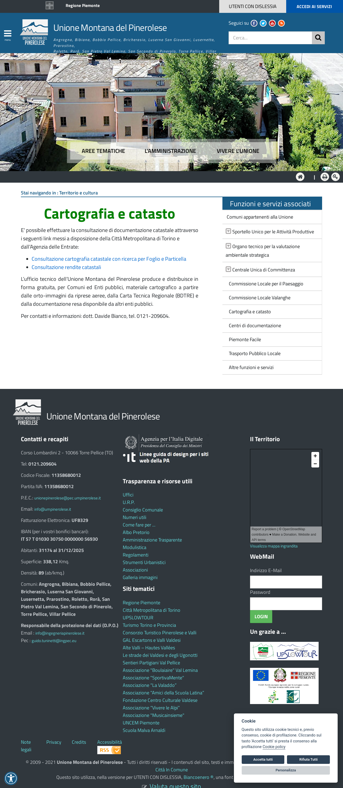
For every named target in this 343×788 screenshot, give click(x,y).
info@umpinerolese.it (52, 509)
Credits (79, 742)
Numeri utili (134, 517)
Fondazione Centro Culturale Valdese (160, 700)
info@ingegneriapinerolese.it (59, 633)
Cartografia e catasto (248, 311)
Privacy (53, 742)
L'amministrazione (170, 151)
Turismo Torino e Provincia (149, 625)
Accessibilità (109, 742)
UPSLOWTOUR (138, 617)
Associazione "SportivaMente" (153, 677)
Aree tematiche (103, 151)
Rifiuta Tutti (308, 759)
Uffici (128, 494)
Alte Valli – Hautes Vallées (149, 647)
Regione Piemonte (83, 5)
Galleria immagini (140, 577)
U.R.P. (129, 502)
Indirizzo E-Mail (266, 570)
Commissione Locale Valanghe (258, 297)
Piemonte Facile (243, 339)
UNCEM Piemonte (141, 722)
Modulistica (134, 547)
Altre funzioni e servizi (250, 367)
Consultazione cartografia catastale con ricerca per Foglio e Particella (109, 259)
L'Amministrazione (167, 176)
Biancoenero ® (199, 777)
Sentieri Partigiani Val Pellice (151, 662)
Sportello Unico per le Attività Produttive (273, 231)
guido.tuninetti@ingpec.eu (54, 641)
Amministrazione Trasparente (152, 539)
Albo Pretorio (136, 532)
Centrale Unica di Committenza (263, 269)
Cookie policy (274, 747)
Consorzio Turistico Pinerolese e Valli (159, 632)
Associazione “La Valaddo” (150, 685)
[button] (300, 6)
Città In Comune (171, 769)
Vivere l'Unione (238, 151)
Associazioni (135, 569)
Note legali (26, 745)
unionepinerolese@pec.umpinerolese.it (67, 498)
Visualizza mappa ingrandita (274, 546)
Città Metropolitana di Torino (151, 610)
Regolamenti (135, 554)
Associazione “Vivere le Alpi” (151, 707)
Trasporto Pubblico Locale (253, 353)
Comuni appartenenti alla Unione (259, 216)
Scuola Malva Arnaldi (144, 730)
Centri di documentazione (253, 325)
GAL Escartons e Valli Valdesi (152, 640)
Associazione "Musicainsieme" (153, 715)
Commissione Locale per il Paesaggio (264, 283)
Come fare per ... (139, 524)
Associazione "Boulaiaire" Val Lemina (160, 670)
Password (260, 592)
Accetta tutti (263, 759)
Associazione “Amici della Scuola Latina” (163, 692)
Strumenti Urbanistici (144, 562)
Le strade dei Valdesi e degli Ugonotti (160, 655)
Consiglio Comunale (143, 509)
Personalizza (286, 770)
